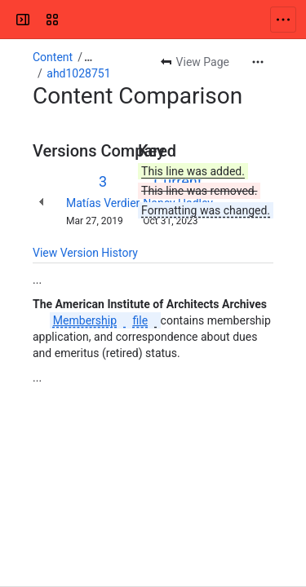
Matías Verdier (103, 203)
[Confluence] (75, 20)
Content (53, 57)
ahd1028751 (78, 73)
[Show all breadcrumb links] (88, 57)
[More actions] (257, 62)
